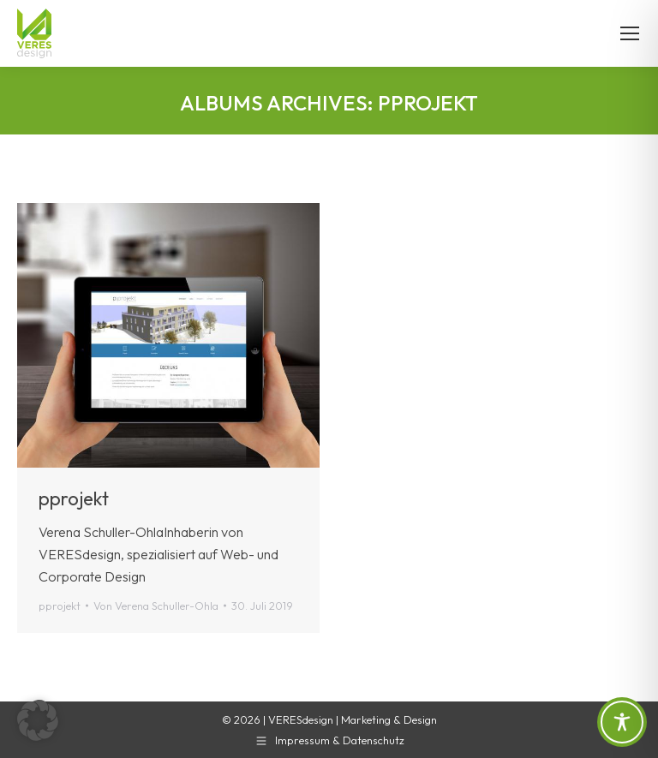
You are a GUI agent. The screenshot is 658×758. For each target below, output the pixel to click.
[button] (37, 720)
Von (155, 605)
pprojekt (74, 498)
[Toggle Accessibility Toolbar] (622, 722)
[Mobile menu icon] (630, 33)
